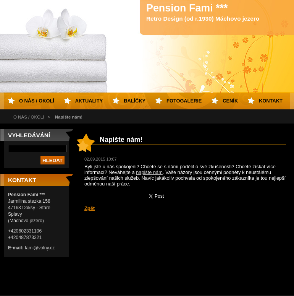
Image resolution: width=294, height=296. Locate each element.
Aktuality (89, 101)
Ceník (230, 101)
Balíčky (134, 101)
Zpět (89, 208)
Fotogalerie (184, 101)
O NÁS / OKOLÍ (28, 117)
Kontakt (271, 101)
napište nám (149, 172)
